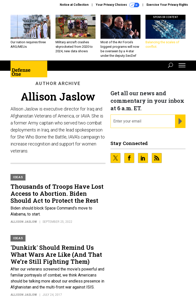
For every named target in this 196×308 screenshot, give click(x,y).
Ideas (18, 177)
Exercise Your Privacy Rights (167, 4)
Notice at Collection (74, 4)
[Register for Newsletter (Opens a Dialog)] (180, 121)
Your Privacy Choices (117, 5)
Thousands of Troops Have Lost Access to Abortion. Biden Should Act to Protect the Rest (57, 193)
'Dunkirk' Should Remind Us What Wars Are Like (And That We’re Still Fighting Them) (56, 255)
